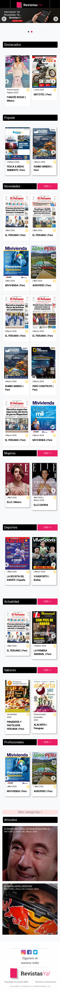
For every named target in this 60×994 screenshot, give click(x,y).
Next (55, 19)
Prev (4, 19)
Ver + (47, 186)
